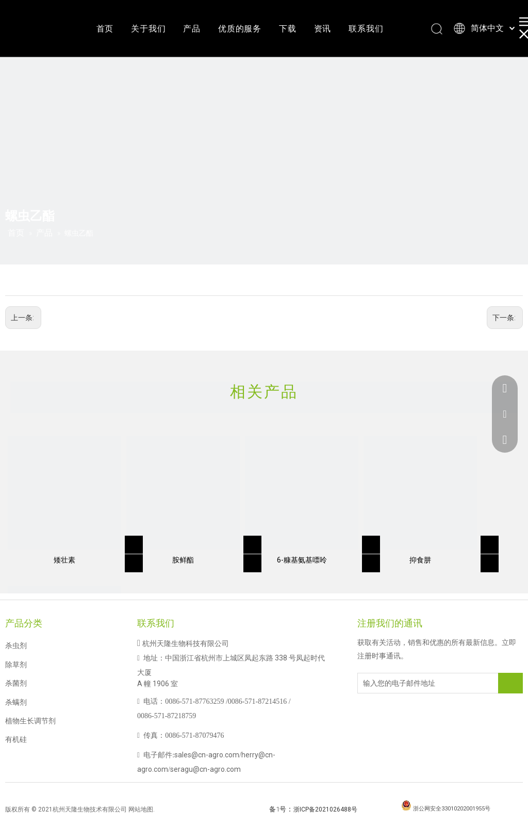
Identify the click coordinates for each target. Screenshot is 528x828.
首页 (105, 29)
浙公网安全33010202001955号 (451, 808)
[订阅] (510, 683)
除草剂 (16, 664)
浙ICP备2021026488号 (325, 809)
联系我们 (366, 29)
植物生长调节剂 (30, 721)
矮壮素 (64, 560)
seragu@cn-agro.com (205, 769)
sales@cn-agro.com (206, 755)
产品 (192, 29)
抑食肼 (420, 560)
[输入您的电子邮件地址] (399, 683)
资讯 (323, 29)
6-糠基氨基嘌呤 (302, 560)
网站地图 (140, 809)
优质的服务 (239, 29)
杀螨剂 (16, 702)
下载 (287, 29)
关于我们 (148, 29)
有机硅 (16, 739)
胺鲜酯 (183, 560)
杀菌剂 (16, 683)
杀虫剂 (16, 645)
